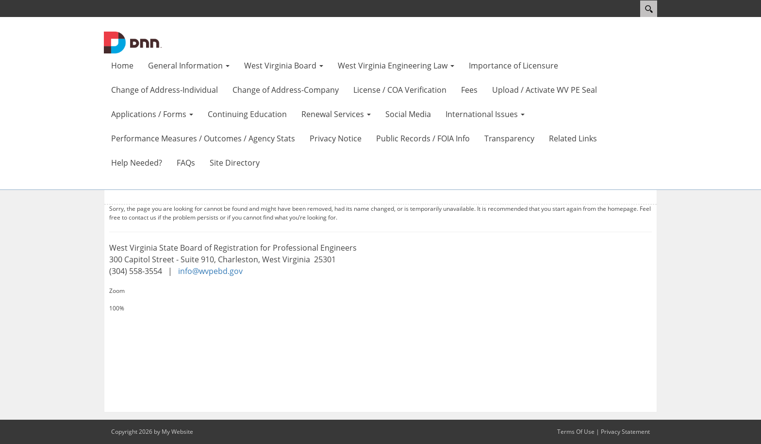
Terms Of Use (576, 431)
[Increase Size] (380, 299)
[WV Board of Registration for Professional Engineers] (133, 41)
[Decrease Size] (380, 317)
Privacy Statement (625, 431)
